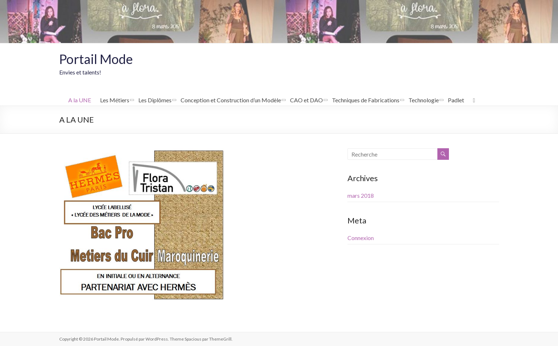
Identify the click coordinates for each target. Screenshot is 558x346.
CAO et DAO (306, 100)
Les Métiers (114, 100)
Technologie (423, 100)
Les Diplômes (155, 100)
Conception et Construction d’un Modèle (231, 100)
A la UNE (79, 100)
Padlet (456, 100)
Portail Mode (96, 59)
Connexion (360, 237)
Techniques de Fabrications (365, 100)
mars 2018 (360, 195)
